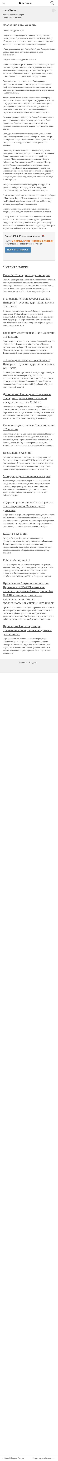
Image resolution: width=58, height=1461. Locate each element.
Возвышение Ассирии (17, 452)
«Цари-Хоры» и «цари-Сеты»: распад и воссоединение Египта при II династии (28, 506)
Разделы (33, 663)
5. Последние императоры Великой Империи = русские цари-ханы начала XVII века (28, 302)
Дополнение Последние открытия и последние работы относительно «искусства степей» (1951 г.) (27, 398)
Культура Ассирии (15, 533)
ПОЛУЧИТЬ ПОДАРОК (17, 250)
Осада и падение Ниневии (42, 1458)
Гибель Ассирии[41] (16, 560)
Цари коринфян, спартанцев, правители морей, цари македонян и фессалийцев (27, 630)
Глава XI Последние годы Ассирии (26, 275)
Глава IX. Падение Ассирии (14, 1458)
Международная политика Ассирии (26, 476)
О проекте (22, 663)
